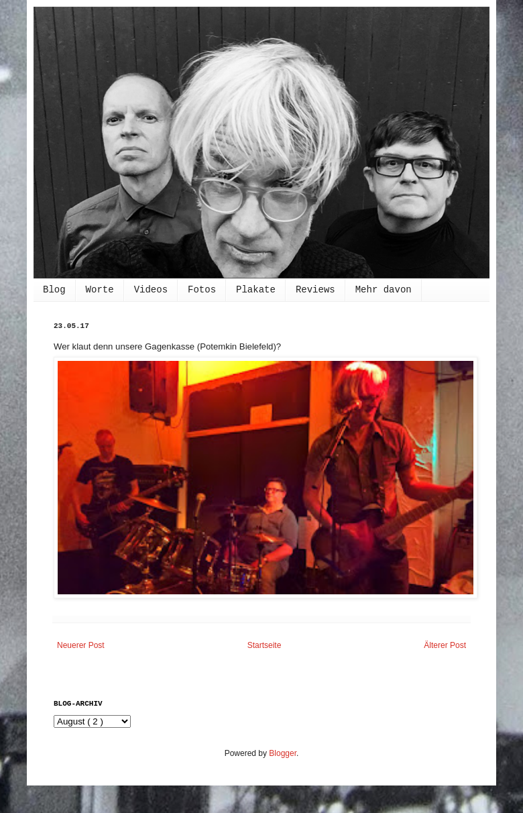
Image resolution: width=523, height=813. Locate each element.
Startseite (264, 645)
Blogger (282, 753)
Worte (100, 289)
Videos (151, 289)
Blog (54, 289)
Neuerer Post (81, 645)
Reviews (315, 289)
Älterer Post (445, 645)
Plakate (256, 289)
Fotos (202, 289)
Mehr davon (383, 289)
